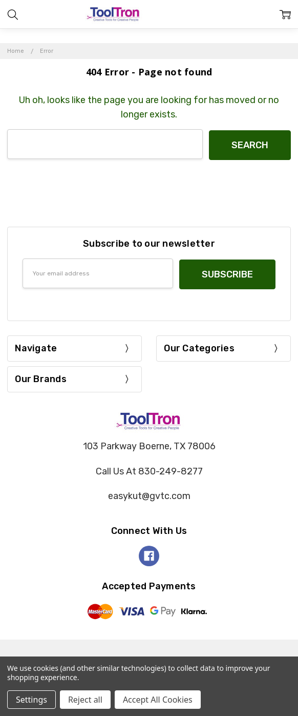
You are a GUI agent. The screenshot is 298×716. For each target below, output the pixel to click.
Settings (31, 699)
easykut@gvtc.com (149, 494)
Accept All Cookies (158, 699)
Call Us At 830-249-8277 (149, 468)
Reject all (85, 699)
